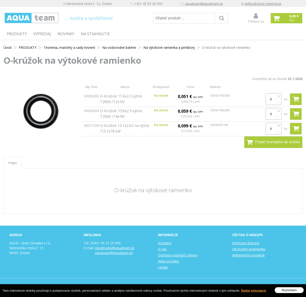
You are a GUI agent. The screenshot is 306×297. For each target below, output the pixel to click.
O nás (162, 249)
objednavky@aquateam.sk (114, 248)
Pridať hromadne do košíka (273, 142)
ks (286, 99)
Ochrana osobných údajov (178, 255)
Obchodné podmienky (248, 249)
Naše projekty (168, 261)
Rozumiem (289, 291)
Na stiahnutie (95, 33)
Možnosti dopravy (246, 243)
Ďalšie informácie (253, 291)
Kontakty (164, 243)
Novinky (65, 33)
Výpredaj (42, 33)
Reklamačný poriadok (248, 255)
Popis (12, 163)
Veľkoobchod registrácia (263, 3)
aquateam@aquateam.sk (204, 3)
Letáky (163, 267)
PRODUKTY (17, 33)
